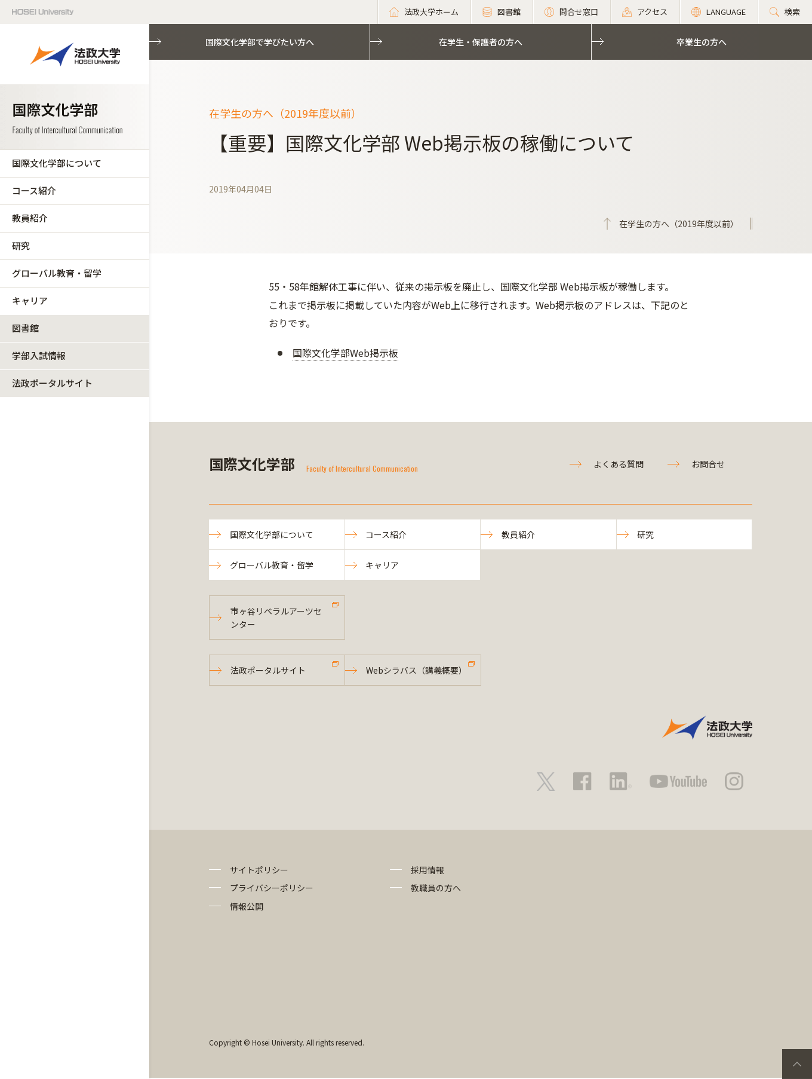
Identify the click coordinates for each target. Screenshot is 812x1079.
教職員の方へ (436, 889)
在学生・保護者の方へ (480, 42)
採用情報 (427, 871)
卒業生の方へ (701, 42)
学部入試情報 (39, 355)
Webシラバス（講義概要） (416, 671)
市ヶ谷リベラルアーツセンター (276, 618)
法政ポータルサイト (52, 383)
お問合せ (708, 464)
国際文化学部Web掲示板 (345, 353)
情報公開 (246, 907)
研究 (21, 245)
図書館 (25, 328)
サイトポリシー (259, 871)
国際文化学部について (57, 163)
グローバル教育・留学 (57, 273)
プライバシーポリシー (271, 889)
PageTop (797, 1064)
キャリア (30, 300)
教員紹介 (30, 218)
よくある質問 (618, 464)
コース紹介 (34, 190)
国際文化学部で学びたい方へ (259, 42)
